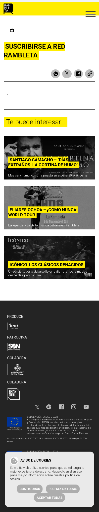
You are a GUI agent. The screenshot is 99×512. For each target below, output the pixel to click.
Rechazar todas (63, 489)
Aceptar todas (49, 498)
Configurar (29, 489)
